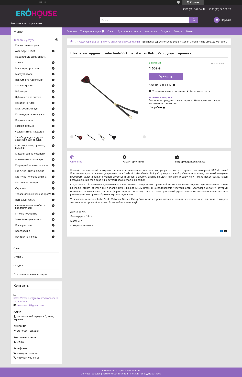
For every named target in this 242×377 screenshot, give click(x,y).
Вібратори (21, 91)
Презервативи (23, 225)
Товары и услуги (90, 31)
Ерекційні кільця (24, 126)
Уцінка (19, 62)
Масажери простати (27, 68)
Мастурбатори (23, 74)
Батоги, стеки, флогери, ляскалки (120, 41)
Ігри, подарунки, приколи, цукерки (30, 146)
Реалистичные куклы (27, 45)
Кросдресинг (22, 231)
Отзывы (18, 256)
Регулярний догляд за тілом (31, 165)
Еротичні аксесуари (26, 182)
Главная (72, 31)
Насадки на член (25, 103)
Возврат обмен (183, 31)
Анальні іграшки (24, 85)
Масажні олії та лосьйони (30, 153)
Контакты (151, 31)
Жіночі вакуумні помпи (28, 219)
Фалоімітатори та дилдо (29, 131)
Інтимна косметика (26, 213)
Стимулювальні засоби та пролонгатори (30, 206)
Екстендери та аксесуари (30, 114)
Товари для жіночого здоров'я (33, 194)
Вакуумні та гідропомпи (29, 80)
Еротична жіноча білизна (29, 171)
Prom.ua (136, 370)
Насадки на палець (26, 237)
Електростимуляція (26, 108)
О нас (110, 31)
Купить (167, 76)
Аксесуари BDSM (89, 41)
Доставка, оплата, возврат (30, 274)
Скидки (165, 31)
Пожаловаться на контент (115, 373)
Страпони (20, 188)
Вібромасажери (24, 120)
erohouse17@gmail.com (30, 305)
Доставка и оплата (129, 31)
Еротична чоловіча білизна (31, 177)
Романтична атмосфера (29, 159)
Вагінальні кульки (25, 200)
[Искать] (193, 20)
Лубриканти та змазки (28, 97)
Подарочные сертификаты (30, 57)
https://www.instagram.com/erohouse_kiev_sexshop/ (36, 300)
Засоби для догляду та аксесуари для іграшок (29, 138)
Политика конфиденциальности (145, 373)
